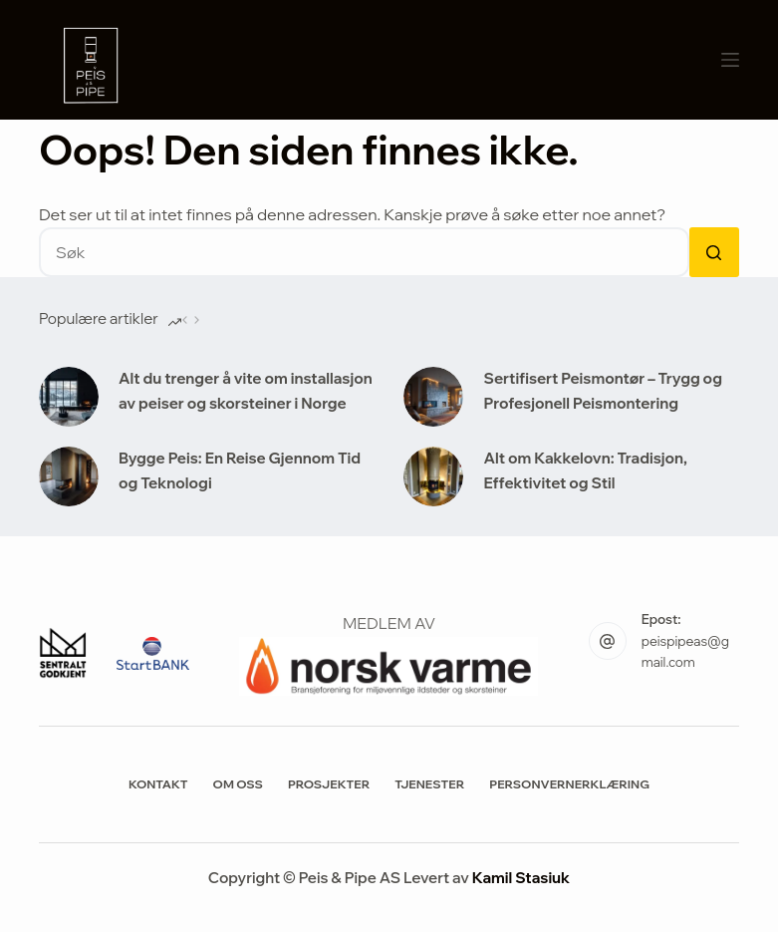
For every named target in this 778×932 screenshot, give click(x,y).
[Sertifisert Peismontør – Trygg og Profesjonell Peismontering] (433, 397)
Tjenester (429, 784)
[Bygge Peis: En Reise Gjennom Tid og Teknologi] (69, 476)
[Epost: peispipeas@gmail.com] (608, 641)
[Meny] (730, 60)
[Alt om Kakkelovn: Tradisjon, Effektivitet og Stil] (433, 476)
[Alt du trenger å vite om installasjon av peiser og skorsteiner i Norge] (69, 397)
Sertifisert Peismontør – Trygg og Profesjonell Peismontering (602, 391)
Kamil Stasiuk (521, 877)
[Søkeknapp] (714, 252)
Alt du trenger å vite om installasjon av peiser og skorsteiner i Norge (246, 391)
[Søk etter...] (364, 252)
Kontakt (158, 784)
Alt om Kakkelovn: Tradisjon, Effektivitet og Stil (585, 470)
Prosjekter (329, 784)
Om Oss (238, 784)
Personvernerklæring (569, 784)
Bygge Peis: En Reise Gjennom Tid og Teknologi (240, 470)
